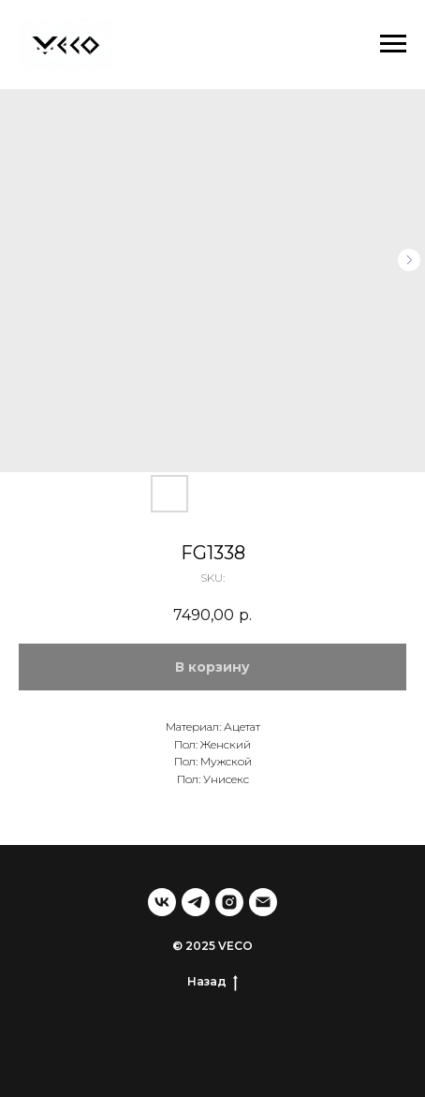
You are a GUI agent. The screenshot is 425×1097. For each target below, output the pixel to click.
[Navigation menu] (393, 44)
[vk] (162, 902)
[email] (263, 902)
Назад (212, 981)
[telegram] (196, 902)
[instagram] (229, 902)
